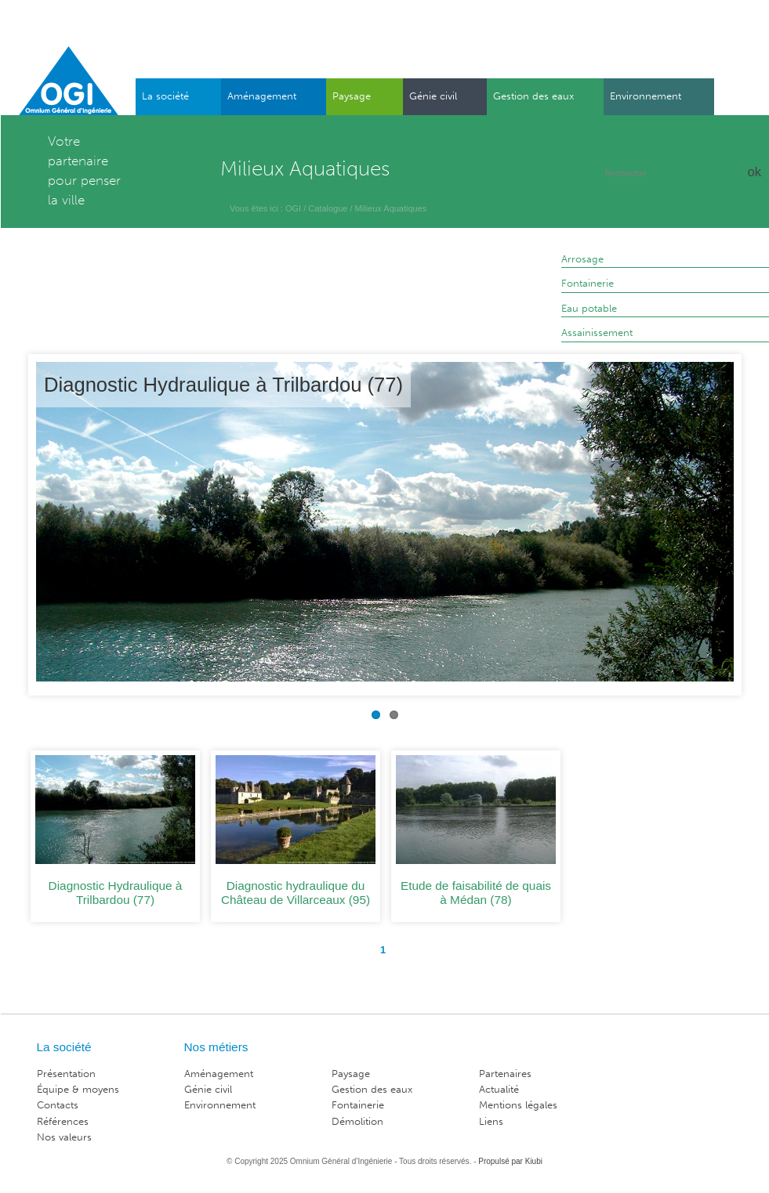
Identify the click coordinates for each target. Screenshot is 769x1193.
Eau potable (589, 308)
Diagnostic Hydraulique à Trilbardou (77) (223, 385)
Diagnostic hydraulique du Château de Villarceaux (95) (295, 892)
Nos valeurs (64, 1137)
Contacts (57, 1105)
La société (165, 96)
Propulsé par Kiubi (510, 1161)
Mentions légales (518, 1105)
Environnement (645, 96)
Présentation (66, 1073)
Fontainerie (587, 283)
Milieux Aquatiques (391, 208)
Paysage (351, 96)
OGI (293, 208)
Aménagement (261, 96)
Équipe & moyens (78, 1089)
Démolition (357, 1121)
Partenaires (505, 1073)
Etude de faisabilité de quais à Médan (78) (476, 892)
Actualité (499, 1089)
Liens (491, 1121)
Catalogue (327, 208)
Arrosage (582, 259)
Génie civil (433, 96)
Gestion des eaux (533, 96)
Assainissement (597, 332)
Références (63, 1121)
